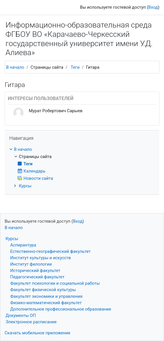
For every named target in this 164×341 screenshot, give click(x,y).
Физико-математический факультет (46, 302)
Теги (75, 67)
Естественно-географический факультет (50, 251)
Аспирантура (23, 245)
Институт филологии (31, 264)
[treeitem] (82, 149)
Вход (153, 7)
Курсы (25, 185)
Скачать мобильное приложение (37, 332)
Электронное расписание (31, 321)
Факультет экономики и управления (46, 296)
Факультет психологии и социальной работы (55, 283)
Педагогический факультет (37, 277)
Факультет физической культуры (43, 289)
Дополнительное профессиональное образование (60, 309)
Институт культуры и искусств (40, 257)
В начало (15, 67)
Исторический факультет (35, 270)
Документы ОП (21, 315)
